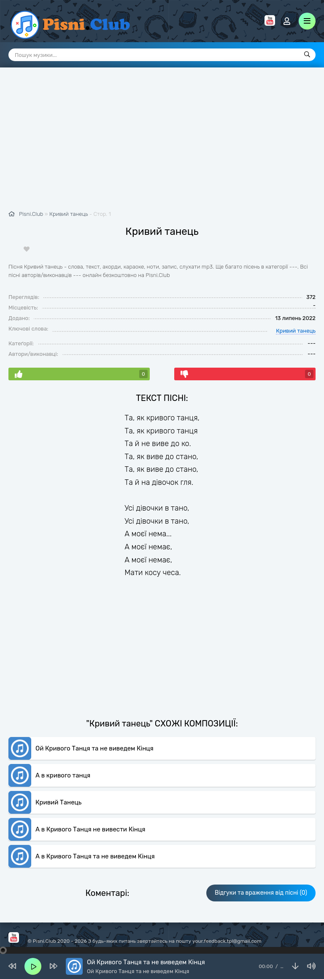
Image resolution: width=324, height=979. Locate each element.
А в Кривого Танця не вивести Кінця (90, 829)
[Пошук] (307, 54)
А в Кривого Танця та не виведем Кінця (95, 856)
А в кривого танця (62, 775)
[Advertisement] (162, 143)
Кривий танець (68, 214)
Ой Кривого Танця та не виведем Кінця (94, 748)
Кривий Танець (58, 802)
